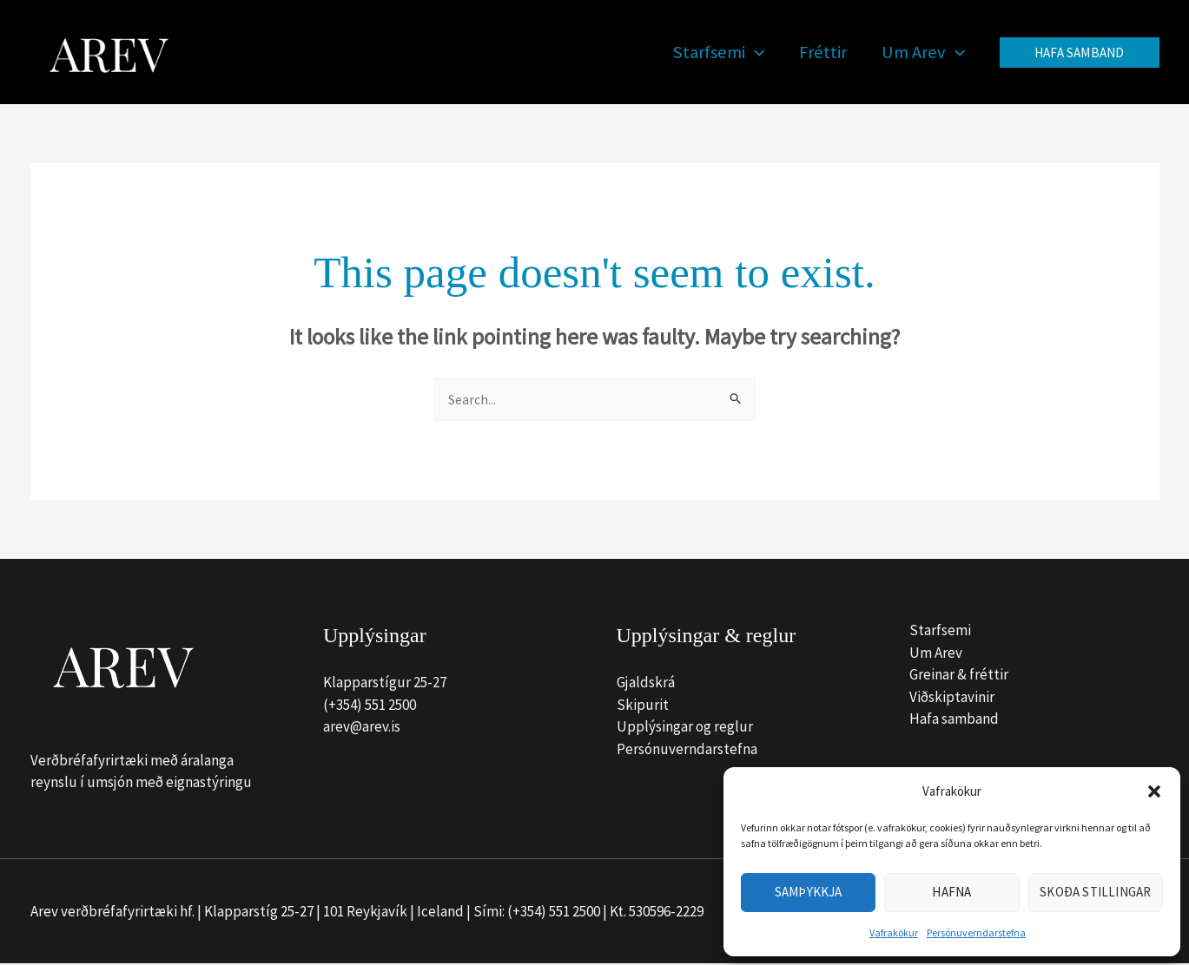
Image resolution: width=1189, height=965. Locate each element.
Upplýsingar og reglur (685, 728)
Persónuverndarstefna (976, 932)
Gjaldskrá (646, 683)
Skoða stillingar (1095, 891)
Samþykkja (808, 891)
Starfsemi (940, 631)
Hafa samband (954, 720)
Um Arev (935, 653)
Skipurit (643, 705)
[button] (1154, 791)
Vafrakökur (893, 932)
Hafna (951, 891)
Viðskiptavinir (951, 697)
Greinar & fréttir (958, 676)
